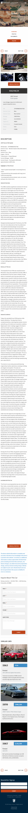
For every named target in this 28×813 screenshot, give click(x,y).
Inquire (14, 40)
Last (4, 595)
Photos (14, 34)
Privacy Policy (14, 808)
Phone (4, 610)
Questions (6, 617)
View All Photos (14, 84)
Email (4, 603)
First (4, 588)
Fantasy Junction (9, 2)
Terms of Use (14, 807)
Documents (14, 36)
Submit (19, 632)
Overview (14, 31)
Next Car (22, 50)
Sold (4, 50)
